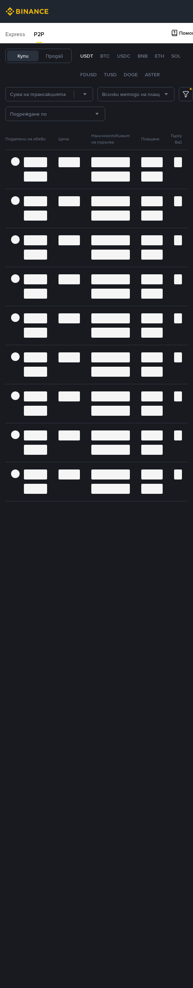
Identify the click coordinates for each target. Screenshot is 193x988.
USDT (86, 56)
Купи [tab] (23, 56)
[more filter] (186, 94)
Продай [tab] (54, 56)
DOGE (131, 74)
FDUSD (88, 74)
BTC (105, 56)
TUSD (110, 74)
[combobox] (83, 94)
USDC (124, 56)
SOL (176, 56)
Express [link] (15, 34)
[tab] (15, 34)
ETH (159, 56)
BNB (143, 56)
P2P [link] (39, 34)
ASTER (152, 74)
